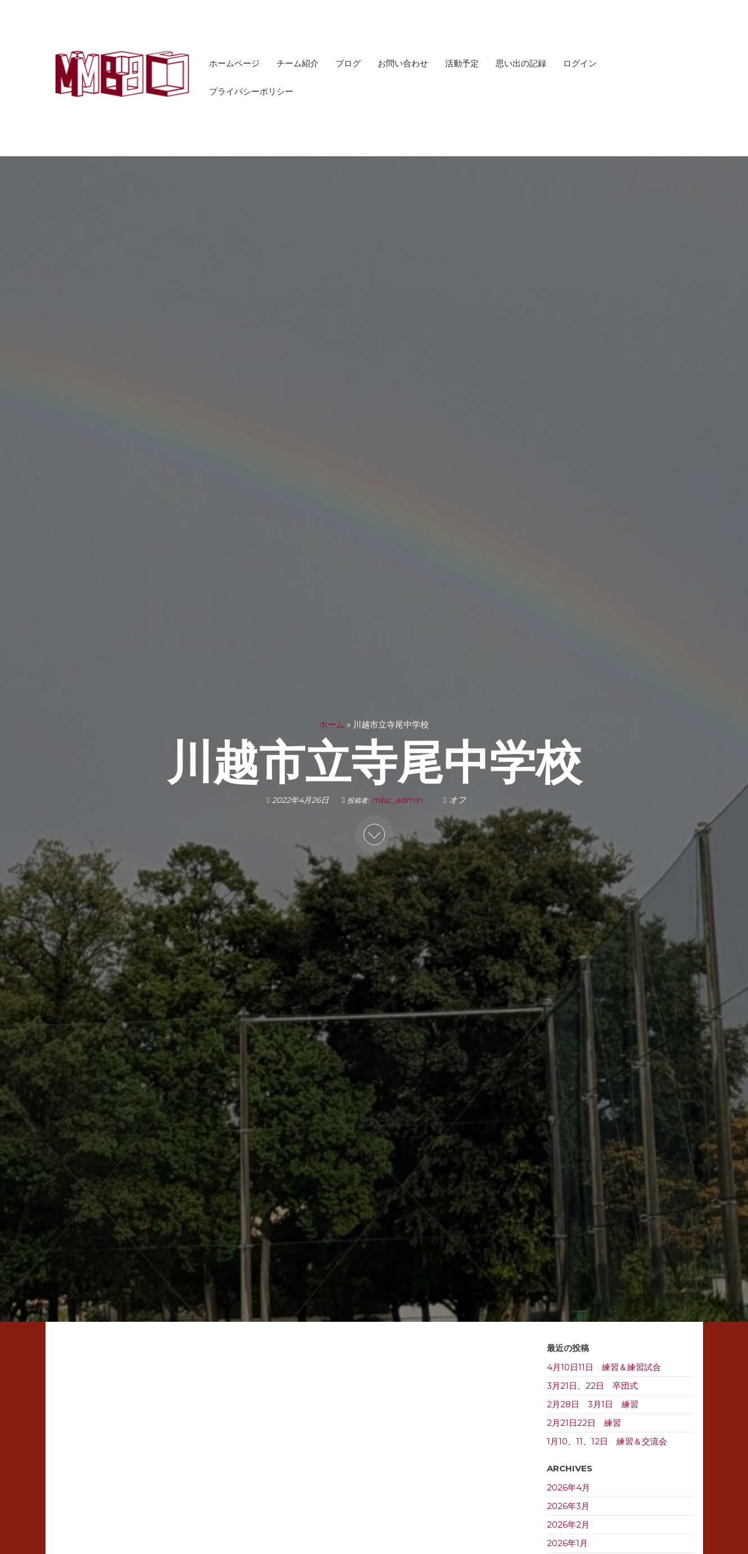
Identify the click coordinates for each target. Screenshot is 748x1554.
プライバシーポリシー (251, 91)
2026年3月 (568, 1506)
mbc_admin (398, 799)
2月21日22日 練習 (584, 1422)
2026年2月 (568, 1524)
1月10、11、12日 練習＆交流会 (607, 1441)
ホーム (331, 724)
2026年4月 (568, 1487)
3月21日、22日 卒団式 (592, 1385)
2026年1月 (567, 1543)
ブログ (348, 63)
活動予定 (462, 63)
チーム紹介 (297, 63)
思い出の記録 (521, 63)
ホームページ (234, 63)
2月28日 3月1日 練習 (592, 1404)
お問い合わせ (403, 63)
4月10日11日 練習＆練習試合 (604, 1367)
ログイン (580, 63)
